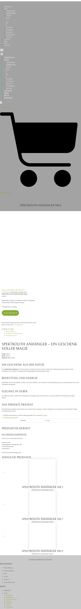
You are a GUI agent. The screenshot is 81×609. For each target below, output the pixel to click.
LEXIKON (7, 42)
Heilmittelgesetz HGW (10, 352)
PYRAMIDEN (11, 37)
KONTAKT (7, 48)
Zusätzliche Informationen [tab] (13, 269)
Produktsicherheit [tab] (11, 271)
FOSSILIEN (10, 32)
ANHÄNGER (11, 11)
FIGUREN (9, 30)
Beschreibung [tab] (10, 267)
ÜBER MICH (6, 45)
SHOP (6, 9)
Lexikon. (44, 351)
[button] (2, 55)
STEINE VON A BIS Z (11, 541)
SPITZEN (9, 40)
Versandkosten (17, 261)
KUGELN (9, 35)
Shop (3, 226)
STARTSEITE (8, 6)
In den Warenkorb (10, 249)
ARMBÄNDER (11, 14)
